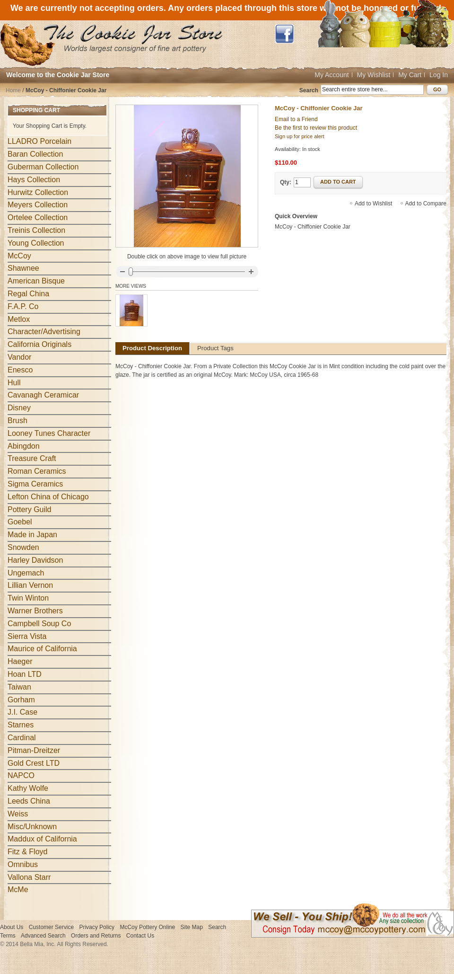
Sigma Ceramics (35, 484)
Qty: (285, 182)
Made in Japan (32, 535)
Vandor (19, 357)
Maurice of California (42, 649)
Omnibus (23, 864)
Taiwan (19, 687)
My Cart (409, 75)
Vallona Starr (29, 877)
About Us (11, 927)
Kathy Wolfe (28, 788)
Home (13, 90)
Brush (17, 420)
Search (308, 90)
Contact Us (140, 935)
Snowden (23, 547)
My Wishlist (374, 75)
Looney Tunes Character (49, 433)
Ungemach (26, 573)
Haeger (20, 661)
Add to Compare (425, 203)
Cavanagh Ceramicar (43, 395)
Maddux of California (42, 839)
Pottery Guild (29, 509)
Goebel (20, 522)
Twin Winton (28, 598)
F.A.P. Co (23, 306)
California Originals (39, 344)
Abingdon (24, 446)
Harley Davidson (35, 560)
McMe (18, 889)
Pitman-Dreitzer (34, 750)
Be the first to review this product (316, 127)
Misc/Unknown (32, 827)
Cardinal (22, 738)
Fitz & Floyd (27, 852)
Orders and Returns (96, 935)
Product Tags (215, 348)
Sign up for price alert (299, 136)
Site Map (192, 927)
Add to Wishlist (373, 203)
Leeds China (29, 801)
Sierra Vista (27, 636)
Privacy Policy (96, 927)
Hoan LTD (25, 674)
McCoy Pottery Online (147, 927)
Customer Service (51, 927)
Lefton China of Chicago (48, 497)
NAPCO (21, 775)
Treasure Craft (32, 458)
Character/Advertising (44, 332)
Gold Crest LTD (34, 763)
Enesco (20, 370)
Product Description (152, 348)
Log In (438, 75)
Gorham (21, 700)
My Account (331, 75)
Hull (14, 383)
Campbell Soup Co (39, 624)
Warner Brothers (35, 611)
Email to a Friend (296, 119)
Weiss (18, 814)
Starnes (21, 725)
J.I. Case (22, 712)
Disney (19, 408)
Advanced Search (43, 935)
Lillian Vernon (30, 585)
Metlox (19, 319)
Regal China (28, 294)
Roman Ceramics (37, 471)
